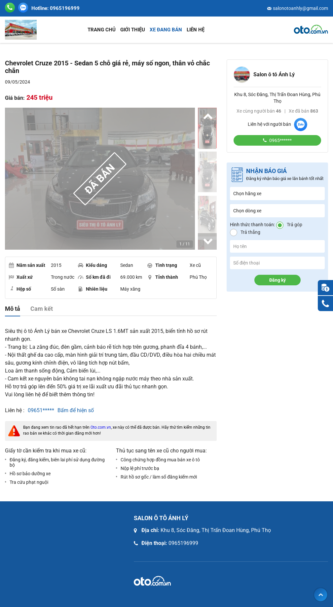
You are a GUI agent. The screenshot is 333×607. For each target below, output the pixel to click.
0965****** (280, 140)
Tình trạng (162, 265)
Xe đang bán (166, 30)
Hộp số (20, 289)
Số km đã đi (94, 277)
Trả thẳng (250, 232)
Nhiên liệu (92, 289)
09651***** (41, 410)
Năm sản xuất (27, 265)
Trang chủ (102, 30)
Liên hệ (195, 30)
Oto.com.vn (101, 427)
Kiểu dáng (92, 265)
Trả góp (294, 224)
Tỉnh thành (162, 277)
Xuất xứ (21, 277)
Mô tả (12, 308)
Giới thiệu (132, 30)
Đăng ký (277, 280)
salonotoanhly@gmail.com (300, 8)
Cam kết (41, 308)
